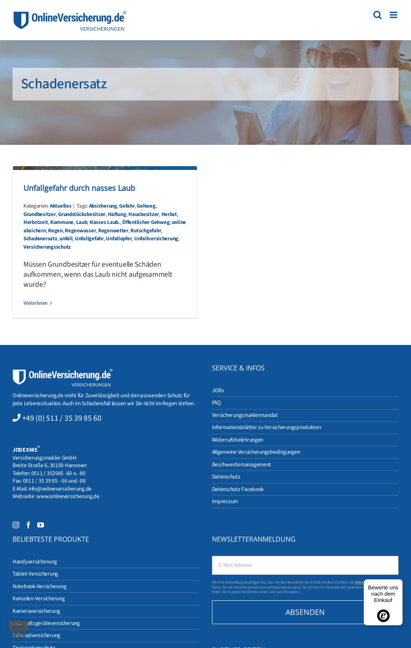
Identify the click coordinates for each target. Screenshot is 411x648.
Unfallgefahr (89, 238)
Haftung (117, 214)
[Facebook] (28, 525)
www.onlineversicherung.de (67, 496)
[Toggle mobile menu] (394, 14)
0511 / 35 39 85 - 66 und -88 (54, 481)
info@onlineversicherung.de (60, 489)
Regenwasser (80, 230)
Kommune (62, 222)
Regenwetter (113, 230)
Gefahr (126, 206)
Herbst (169, 214)
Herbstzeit (35, 222)
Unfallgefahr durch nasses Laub (79, 188)
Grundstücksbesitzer (81, 214)
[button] (18, 629)
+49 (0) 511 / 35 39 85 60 (62, 418)
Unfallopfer (119, 238)
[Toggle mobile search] (377, 14)
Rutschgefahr (145, 230)
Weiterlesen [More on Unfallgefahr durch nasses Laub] (35, 303)
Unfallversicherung (156, 238)
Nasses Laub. (104, 222)
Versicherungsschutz (47, 247)
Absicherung (103, 206)
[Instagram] (16, 525)
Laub (81, 222)
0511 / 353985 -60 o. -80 (58, 473)
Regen (55, 230)
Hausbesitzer (143, 214)
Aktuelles (60, 206)
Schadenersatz (40, 238)
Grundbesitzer (39, 214)
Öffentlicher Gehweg (145, 222)
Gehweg (146, 206)
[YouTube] (40, 525)
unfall (65, 238)
